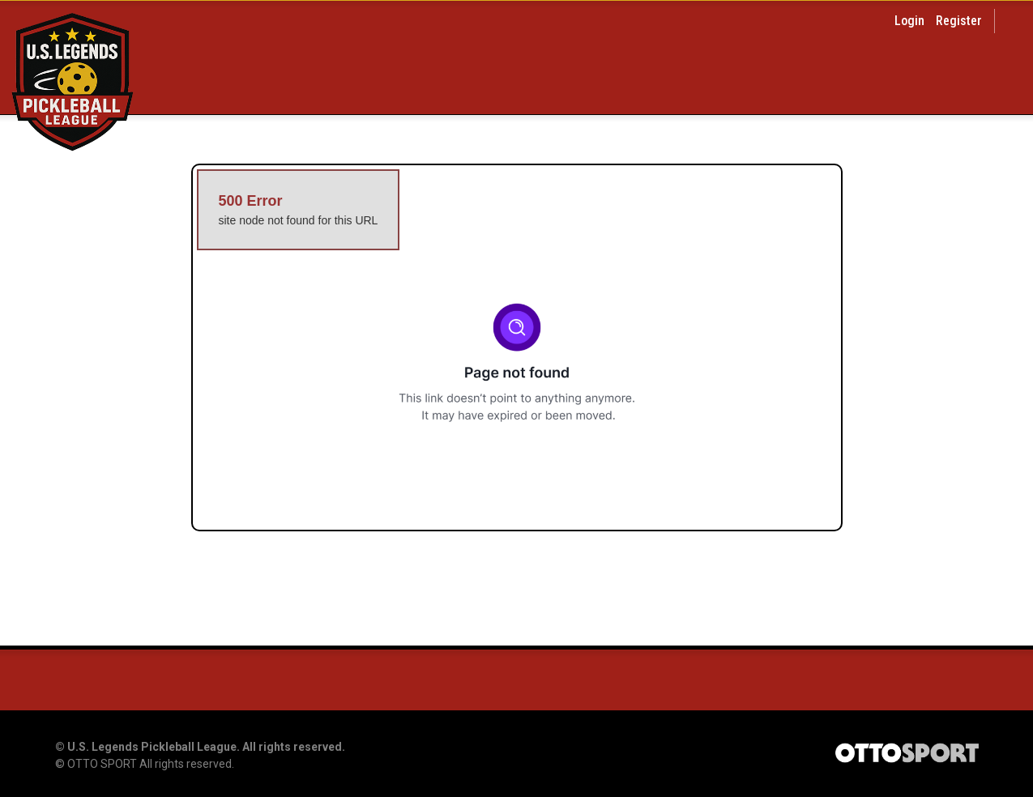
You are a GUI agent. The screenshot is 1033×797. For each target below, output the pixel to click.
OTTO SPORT (102, 763)
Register (959, 20)
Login (909, 20)
